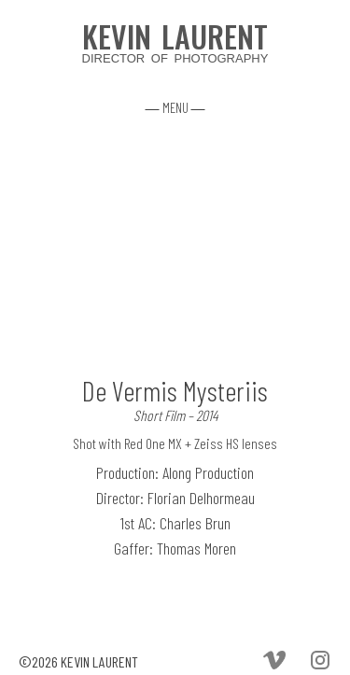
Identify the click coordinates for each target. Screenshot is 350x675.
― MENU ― (175, 107)
